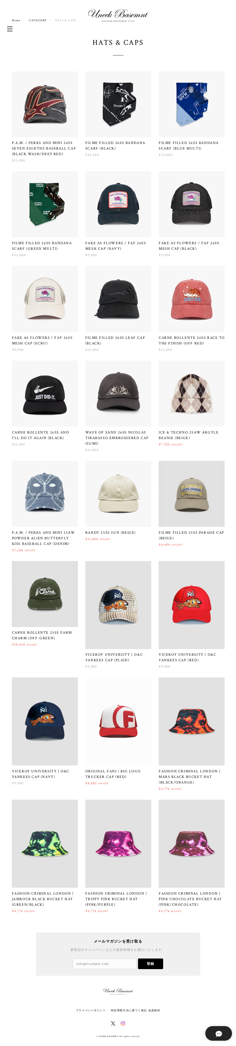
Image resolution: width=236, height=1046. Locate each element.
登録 (150, 964)
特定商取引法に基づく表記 (129, 1010)
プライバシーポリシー (91, 1010)
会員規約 (154, 1010)
